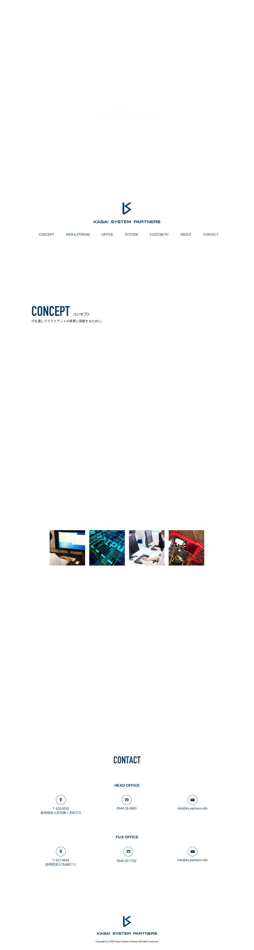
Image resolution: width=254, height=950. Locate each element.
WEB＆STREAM (78, 234)
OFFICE (107, 234)
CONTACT (210, 234)
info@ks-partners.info (192, 808)
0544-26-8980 (127, 808)
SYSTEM (131, 234)
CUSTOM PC (159, 234)
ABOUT (186, 234)
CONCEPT (46, 234)
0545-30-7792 (127, 861)
